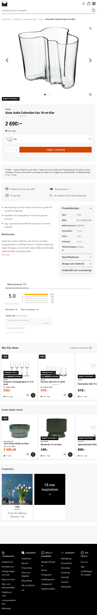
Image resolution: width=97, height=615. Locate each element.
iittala (8, 109)
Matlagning (66, 558)
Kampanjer (66, 586)
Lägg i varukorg (55, 149)
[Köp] (33, 395)
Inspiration (26, 558)
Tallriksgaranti (47, 579)
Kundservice (7, 561)
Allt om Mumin (28, 585)
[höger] (90, 60)
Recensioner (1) (17, 284)
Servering (65, 567)
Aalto (79, 236)
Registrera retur (6, 594)
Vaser (41, 19)
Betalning (6, 608)
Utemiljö (65, 577)
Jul (22, 590)
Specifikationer (70, 257)
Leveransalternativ (9, 602)
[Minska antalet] (7, 149)
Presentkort (66, 563)
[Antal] (12, 149)
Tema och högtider (25, 574)
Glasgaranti (46, 584)
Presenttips (26, 567)
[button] (90, 94)
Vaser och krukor (30, 19)
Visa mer (6, 254)
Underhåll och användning (76, 270)
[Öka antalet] (16, 149)
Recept (24, 563)
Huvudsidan (6, 19)
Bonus (44, 570)
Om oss (84, 561)
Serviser (65, 581)
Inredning (17, 19)
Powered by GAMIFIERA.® (14, 332)
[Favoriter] (27, 395)
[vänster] (7, 60)
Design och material (73, 263)
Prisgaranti (15, 195)
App (82, 566)
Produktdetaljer (70, 208)
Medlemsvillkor (48, 588)
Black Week (26, 580)
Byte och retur (8, 579)
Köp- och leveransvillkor (8, 586)
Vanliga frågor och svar (8, 573)
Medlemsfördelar (48, 563)
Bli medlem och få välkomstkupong (70, 195)
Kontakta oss (8, 566)
